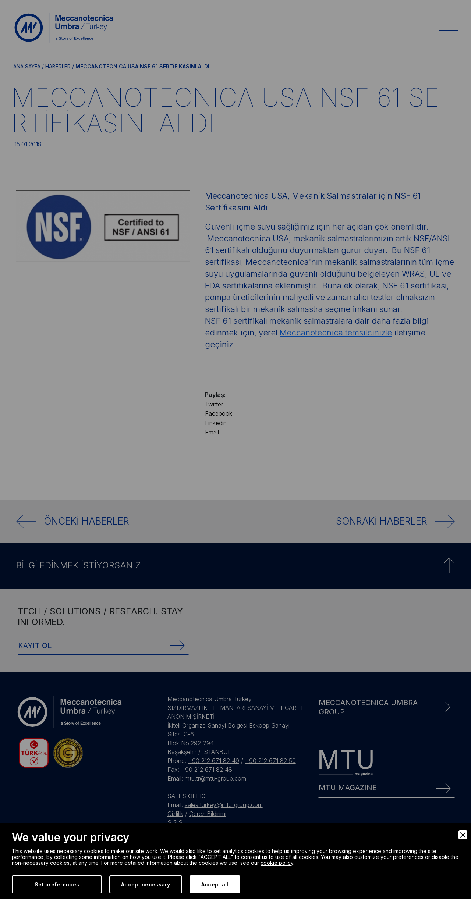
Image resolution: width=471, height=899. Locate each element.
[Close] (462, 834)
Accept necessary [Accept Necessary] (145, 884)
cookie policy (277, 863)
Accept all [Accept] (215, 884)
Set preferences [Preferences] (57, 884)
